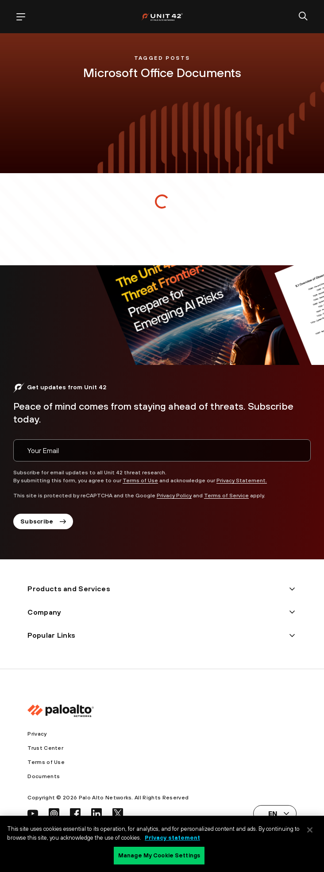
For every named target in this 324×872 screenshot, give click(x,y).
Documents (43, 776)
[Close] (310, 830)
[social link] (32, 813)
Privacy (36, 734)
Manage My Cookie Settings (159, 855)
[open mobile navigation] (21, 17)
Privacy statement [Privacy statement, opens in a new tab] (172, 837)
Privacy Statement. (241, 480)
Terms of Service (226, 495)
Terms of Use (140, 480)
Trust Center (45, 748)
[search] (303, 17)
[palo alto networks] (162, 17)
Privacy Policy (174, 495)
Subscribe (43, 521)
